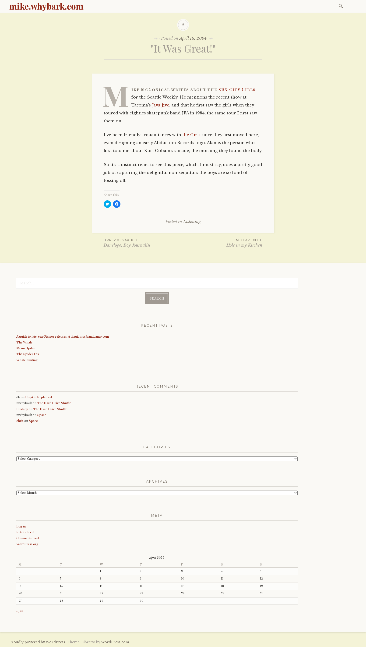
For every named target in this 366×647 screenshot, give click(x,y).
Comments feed (27, 538)
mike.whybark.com (46, 6)
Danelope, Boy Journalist (143, 243)
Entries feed (25, 532)
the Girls (191, 134)
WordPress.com (115, 642)
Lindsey (22, 409)
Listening (192, 221)
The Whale (24, 342)
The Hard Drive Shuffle (54, 403)
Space (41, 415)
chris (20, 421)
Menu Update (26, 348)
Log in (21, 526)
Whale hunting (27, 360)
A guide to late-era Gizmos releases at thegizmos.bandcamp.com (62, 336)
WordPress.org (27, 544)
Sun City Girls (237, 89)
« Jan (19, 611)
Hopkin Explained (38, 397)
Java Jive (160, 105)
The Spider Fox (27, 354)
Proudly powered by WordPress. (37, 642)
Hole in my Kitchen (222, 243)
